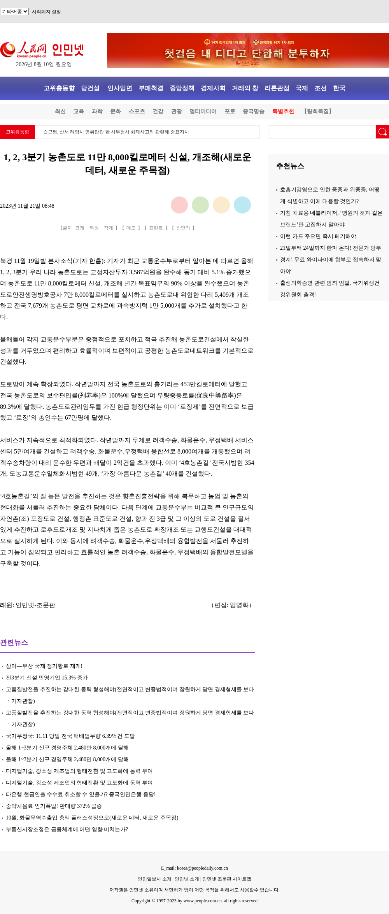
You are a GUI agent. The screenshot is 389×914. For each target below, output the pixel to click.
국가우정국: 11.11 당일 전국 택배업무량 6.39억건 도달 (70, 736)
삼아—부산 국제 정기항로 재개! (44, 666)
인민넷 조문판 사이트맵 (226, 879)
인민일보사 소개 (155, 879)
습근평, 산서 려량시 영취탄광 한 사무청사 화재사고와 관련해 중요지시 (116, 132)
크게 (79, 228)
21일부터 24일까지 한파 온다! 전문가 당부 (330, 248)
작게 (108, 228)
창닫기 (183, 228)
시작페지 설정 (46, 11)
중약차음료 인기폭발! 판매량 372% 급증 (54, 806)
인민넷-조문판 (35, 605)
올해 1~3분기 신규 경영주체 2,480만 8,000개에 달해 (67, 748)
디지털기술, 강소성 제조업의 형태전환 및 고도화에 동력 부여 (79, 771)
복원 (94, 228)
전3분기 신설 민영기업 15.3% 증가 (47, 678)
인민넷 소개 (186, 879)
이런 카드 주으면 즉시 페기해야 (318, 236)
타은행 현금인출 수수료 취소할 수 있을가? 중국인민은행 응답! (81, 794)
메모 (131, 228)
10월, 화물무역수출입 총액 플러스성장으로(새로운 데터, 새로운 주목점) (92, 818)
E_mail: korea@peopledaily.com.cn (194, 868)
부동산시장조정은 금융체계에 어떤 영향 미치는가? (67, 829)
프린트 (156, 228)
